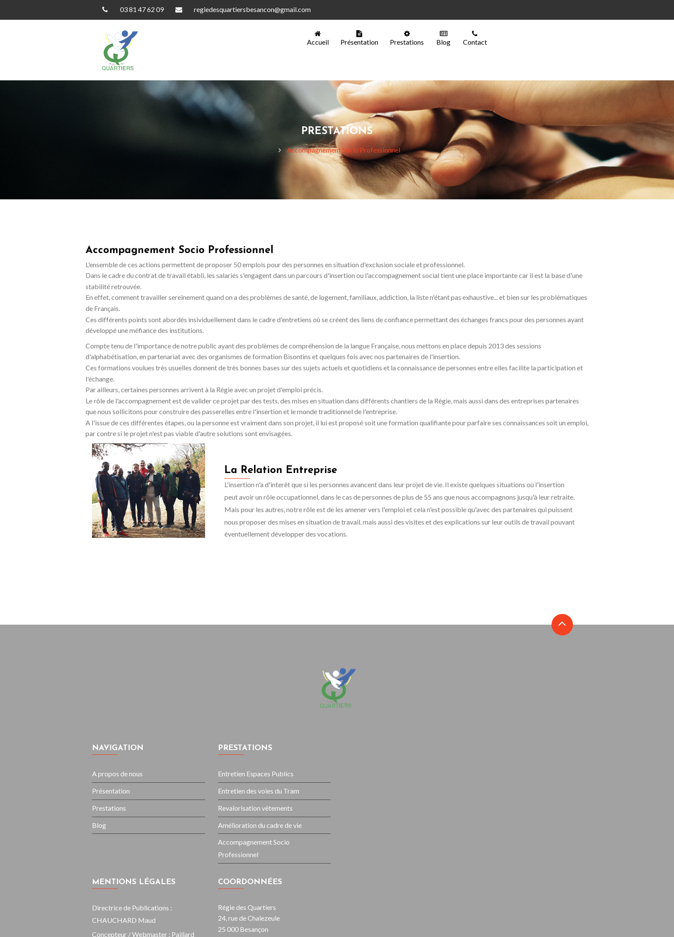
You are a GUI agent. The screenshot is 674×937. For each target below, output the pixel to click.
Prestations (405, 38)
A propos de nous (117, 773)
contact (474, 38)
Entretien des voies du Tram (258, 791)
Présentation (356, 38)
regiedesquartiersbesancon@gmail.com (239, 9)
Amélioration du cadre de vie (260, 825)
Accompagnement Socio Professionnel (343, 150)
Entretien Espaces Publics (256, 773)
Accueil (314, 38)
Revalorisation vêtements (255, 808)
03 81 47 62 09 (129, 9)
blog (442, 38)
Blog (99, 825)
